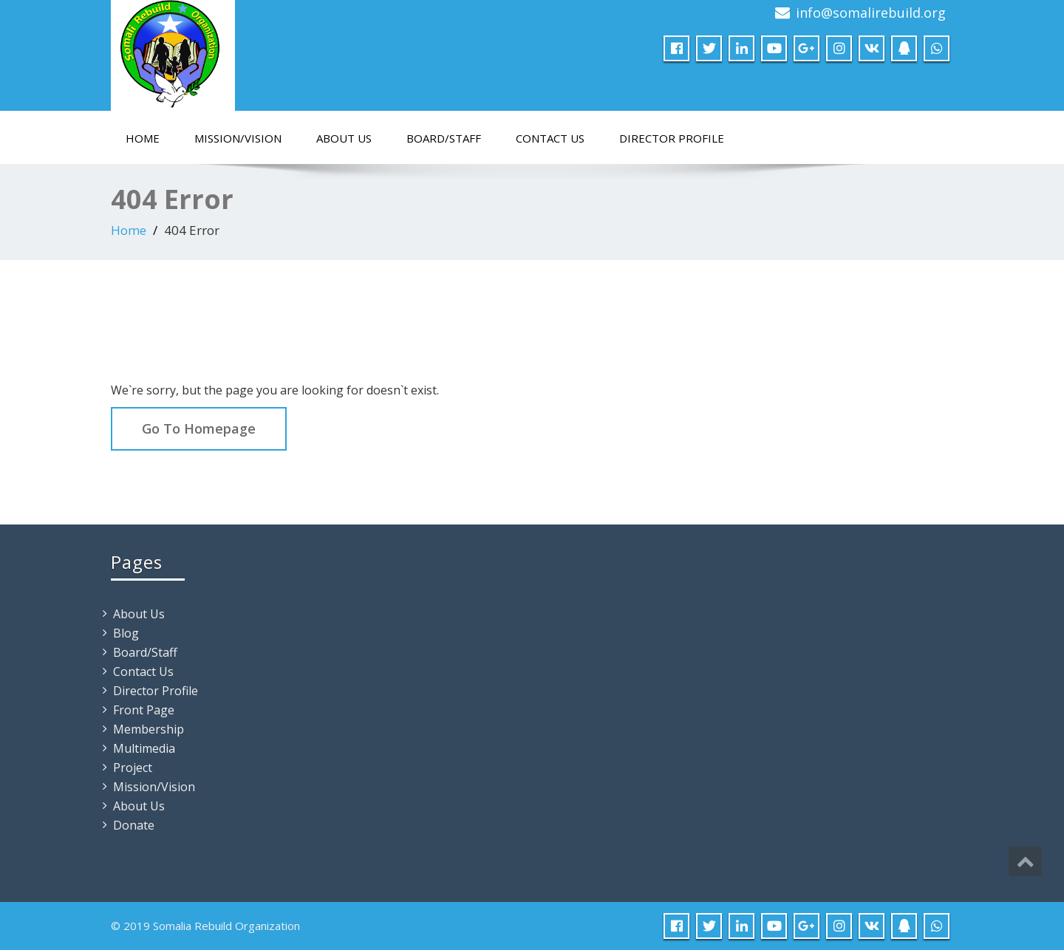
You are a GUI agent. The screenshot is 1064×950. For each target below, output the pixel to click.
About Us (344, 138)
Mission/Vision (238, 138)
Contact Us (550, 138)
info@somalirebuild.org (871, 12)
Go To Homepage (199, 428)
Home (143, 138)
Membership (148, 729)
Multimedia (144, 748)
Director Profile (671, 138)
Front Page (143, 710)
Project (132, 767)
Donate (133, 825)
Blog (126, 633)
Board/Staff (443, 138)
